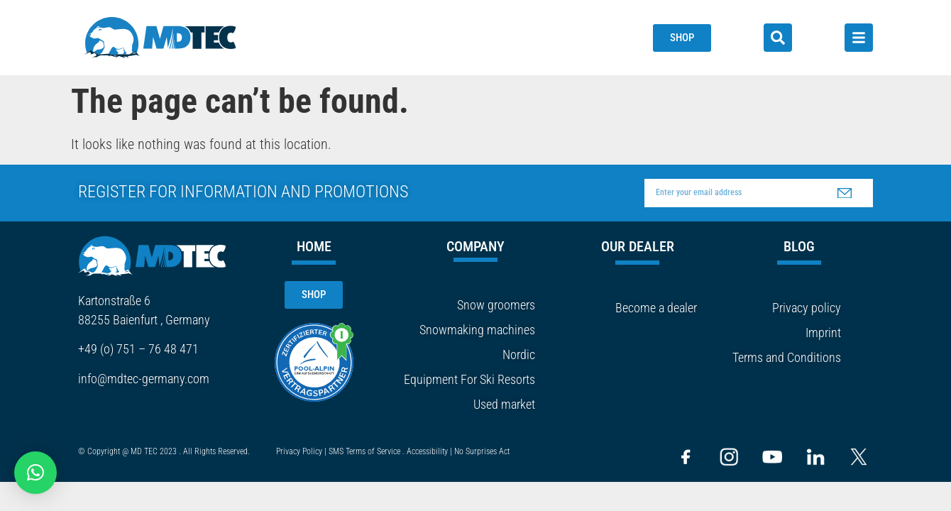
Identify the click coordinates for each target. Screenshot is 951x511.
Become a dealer (656, 307)
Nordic (518, 354)
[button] (35, 472)
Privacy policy (806, 307)
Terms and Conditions (786, 357)
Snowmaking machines (477, 329)
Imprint (823, 332)
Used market (504, 404)
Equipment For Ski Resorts (469, 379)
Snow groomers (496, 304)
